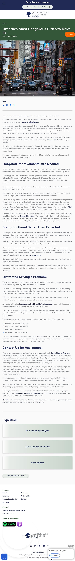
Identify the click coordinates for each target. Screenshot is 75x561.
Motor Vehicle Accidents (37, 446)
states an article (53, 140)
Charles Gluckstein (27, 216)
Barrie (53, 353)
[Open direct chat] (69, 546)
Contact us (7, 400)
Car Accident (37, 462)
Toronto (66, 353)
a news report (35, 255)
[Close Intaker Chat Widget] (72, 546)
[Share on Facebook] (10, 105)
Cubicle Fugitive (44, 557)
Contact (23, 499)
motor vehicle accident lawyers (28, 393)
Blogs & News (29, 116)
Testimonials (25, 496)
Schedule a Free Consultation (36, 7)
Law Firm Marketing (32, 557)
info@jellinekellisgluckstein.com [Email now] (14, 510)
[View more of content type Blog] (5, 23)
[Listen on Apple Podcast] (19, 524)
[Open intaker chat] (51, 560)
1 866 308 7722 (8, 513)
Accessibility (40, 552)
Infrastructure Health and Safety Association (36, 304)
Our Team (6, 502)
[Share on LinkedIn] (4, 105)
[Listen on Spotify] (9, 524)
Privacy (33, 552)
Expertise (6, 496)
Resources (24, 493)
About (5, 493)
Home (4, 116)
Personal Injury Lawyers (37, 430)
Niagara (59, 353)
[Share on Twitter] (7, 105)
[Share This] (13, 105)
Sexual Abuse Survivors (11, 499)
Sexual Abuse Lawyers (37, 2)
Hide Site (69, 34)
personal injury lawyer (30, 122)
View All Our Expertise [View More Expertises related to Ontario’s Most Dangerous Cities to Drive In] (15, 476)
